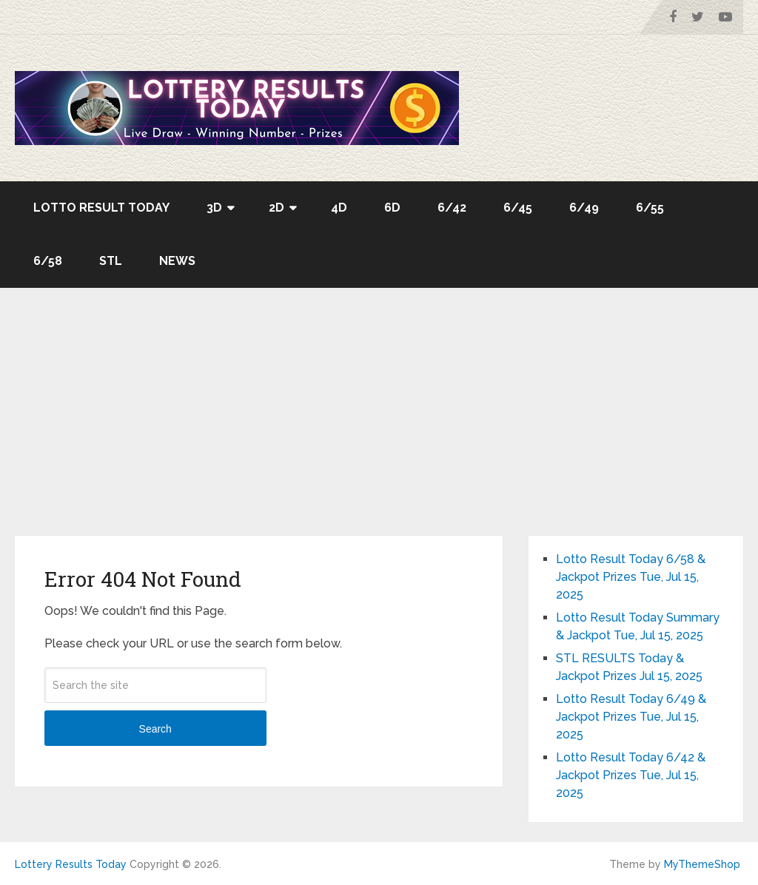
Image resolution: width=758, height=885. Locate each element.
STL (110, 261)
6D (392, 208)
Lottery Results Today (71, 864)
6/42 (451, 208)
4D (339, 208)
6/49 (584, 208)
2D (276, 208)
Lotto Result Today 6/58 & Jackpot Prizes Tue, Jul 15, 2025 (630, 577)
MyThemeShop (702, 864)
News (177, 261)
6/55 (650, 208)
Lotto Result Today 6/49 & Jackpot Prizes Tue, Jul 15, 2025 (631, 716)
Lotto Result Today (101, 208)
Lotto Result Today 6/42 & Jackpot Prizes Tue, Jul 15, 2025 (630, 775)
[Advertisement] (379, 424)
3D (214, 208)
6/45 (517, 208)
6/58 (47, 261)
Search (155, 729)
